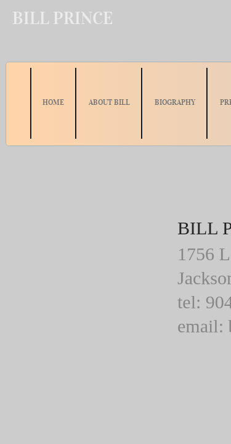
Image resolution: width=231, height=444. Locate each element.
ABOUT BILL (109, 102)
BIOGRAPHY (175, 102)
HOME (53, 102)
